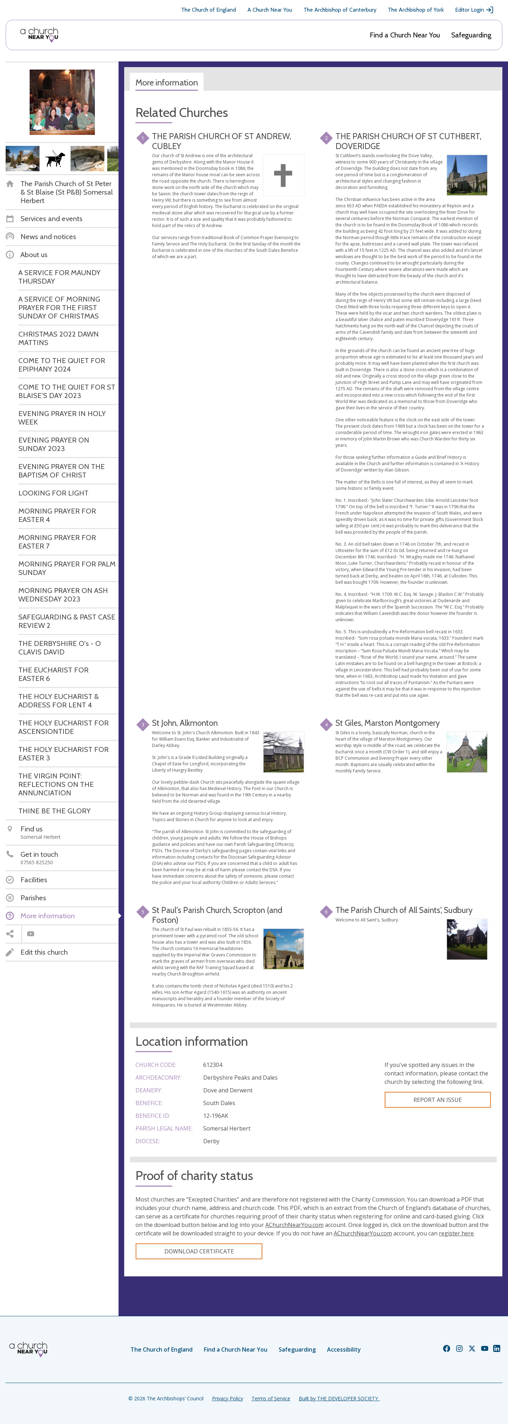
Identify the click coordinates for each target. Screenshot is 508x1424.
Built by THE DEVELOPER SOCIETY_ (339, 1398)
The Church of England (208, 9)
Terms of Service (271, 1398)
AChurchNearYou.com (294, 1225)
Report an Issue (437, 1100)
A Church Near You (269, 9)
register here (456, 1233)
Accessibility (344, 1349)
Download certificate (199, 1251)
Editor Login (474, 10)
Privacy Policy (227, 1398)
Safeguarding (471, 35)
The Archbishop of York (416, 9)
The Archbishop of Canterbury (339, 9)
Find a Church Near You (405, 35)
